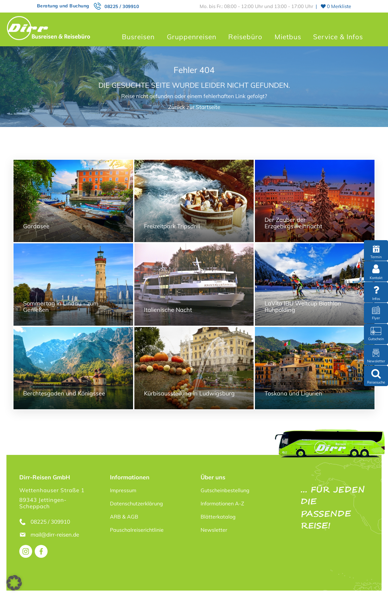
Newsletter (214, 530)
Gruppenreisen (191, 36)
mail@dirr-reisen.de (55, 534)
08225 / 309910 (121, 6)
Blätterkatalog (218, 516)
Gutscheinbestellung (225, 490)
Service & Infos (338, 36)
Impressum (123, 490)
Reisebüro (245, 36)
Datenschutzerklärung (136, 503)
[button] (14, 583)
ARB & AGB (124, 516)
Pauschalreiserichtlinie (137, 530)
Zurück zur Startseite (194, 107)
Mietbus (288, 36)
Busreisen (138, 36)
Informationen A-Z (222, 503)
